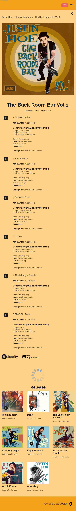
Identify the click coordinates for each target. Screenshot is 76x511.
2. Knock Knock (20, 158)
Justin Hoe (7, 17)
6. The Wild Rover (22, 314)
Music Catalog (23, 17)
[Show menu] (71, 5)
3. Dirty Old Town (21, 197)
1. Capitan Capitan (22, 117)
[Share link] (72, 14)
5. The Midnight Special (25, 275)
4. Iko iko (17, 236)
